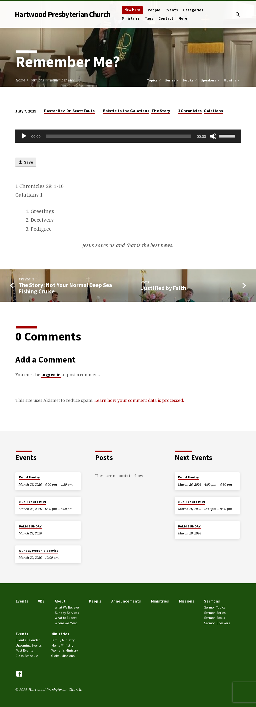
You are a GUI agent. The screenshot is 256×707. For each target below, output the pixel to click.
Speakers (210, 80)
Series (172, 80)
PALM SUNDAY (30, 526)
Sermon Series (215, 613)
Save (25, 162)
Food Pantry (29, 477)
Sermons (37, 80)
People (154, 10)
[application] (128, 136)
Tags (149, 18)
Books (190, 80)
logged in (51, 374)
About (60, 601)
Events (171, 10)
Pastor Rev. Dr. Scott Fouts (69, 110)
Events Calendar (28, 640)
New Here (132, 10)
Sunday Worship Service (38, 550)
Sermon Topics (214, 607)
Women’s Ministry (64, 650)
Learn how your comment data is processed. (139, 400)
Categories (193, 10)
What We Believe (67, 607)
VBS (41, 601)
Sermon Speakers (217, 623)
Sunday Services (67, 613)
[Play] (24, 136)
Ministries (131, 18)
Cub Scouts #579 (32, 502)
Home (20, 80)
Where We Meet (66, 623)
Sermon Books (214, 618)
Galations (213, 110)
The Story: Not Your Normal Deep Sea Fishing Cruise (65, 288)
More (182, 18)
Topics (154, 80)
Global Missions (63, 656)
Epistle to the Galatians (126, 110)
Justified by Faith (163, 288)
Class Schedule (27, 656)
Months (232, 80)
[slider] (119, 136)
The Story (160, 110)
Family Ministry (63, 640)
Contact (165, 18)
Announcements (126, 601)
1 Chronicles (190, 110)
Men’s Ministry (62, 645)
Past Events (24, 650)
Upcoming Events (29, 645)
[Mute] (213, 136)
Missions (186, 601)
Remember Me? (62, 80)
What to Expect (66, 618)
